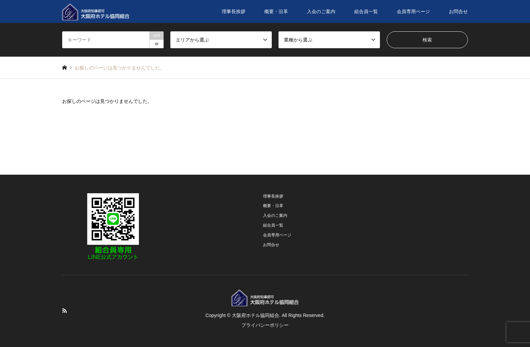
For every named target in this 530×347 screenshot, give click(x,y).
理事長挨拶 (233, 11)
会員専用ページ (413, 11)
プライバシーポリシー (265, 325)
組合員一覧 (366, 11)
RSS (64, 310)
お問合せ (458, 11)
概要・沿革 (276, 11)
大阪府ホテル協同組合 (255, 315)
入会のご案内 (321, 11)
